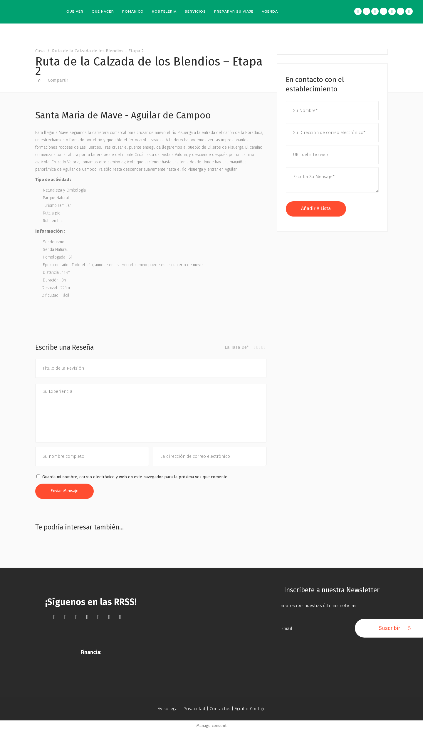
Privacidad (194, 708)
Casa (40, 50)
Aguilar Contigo (250, 708)
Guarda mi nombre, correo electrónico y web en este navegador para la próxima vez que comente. (135, 477)
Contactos (220, 708)
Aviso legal (168, 708)
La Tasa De (237, 347)
